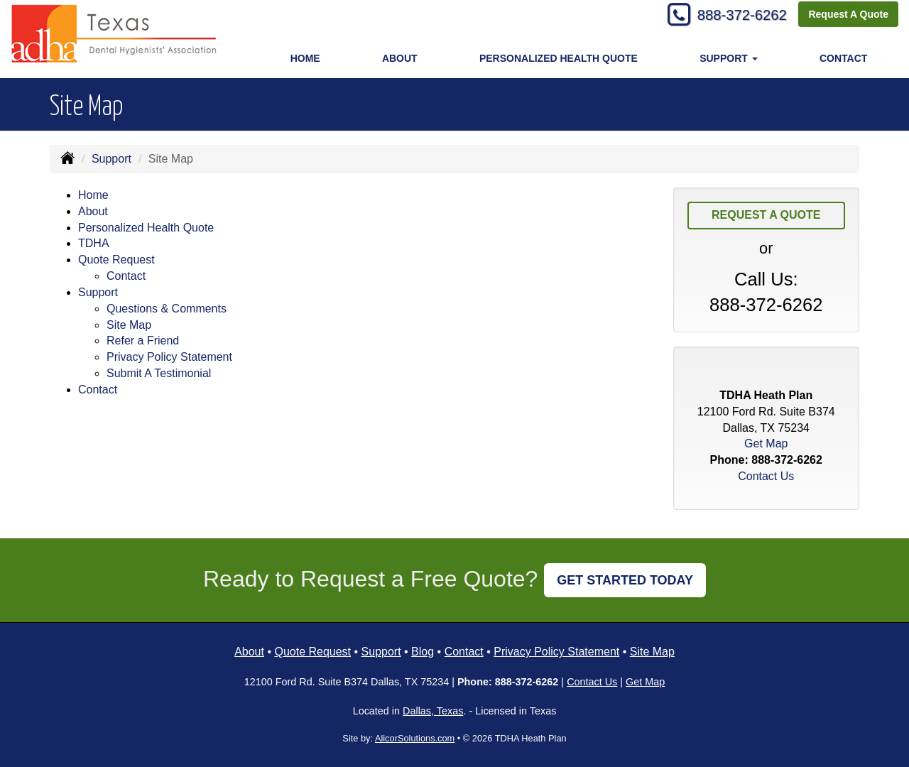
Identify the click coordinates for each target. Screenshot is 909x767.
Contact (843, 58)
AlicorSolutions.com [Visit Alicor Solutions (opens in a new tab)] (414, 738)
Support (111, 159)
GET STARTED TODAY (625, 580)
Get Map (766, 443)
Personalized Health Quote (558, 58)
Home (305, 58)
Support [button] (729, 58)
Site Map (129, 325)
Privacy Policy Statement (169, 357)
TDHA (93, 243)
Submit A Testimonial (159, 373)
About (400, 58)
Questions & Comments (167, 309)
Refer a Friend (143, 340)
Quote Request (312, 652)
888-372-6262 (735, 16)
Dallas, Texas (433, 711)
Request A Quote (848, 15)
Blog (422, 652)
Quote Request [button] (116, 260)
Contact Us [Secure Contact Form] (766, 476)
